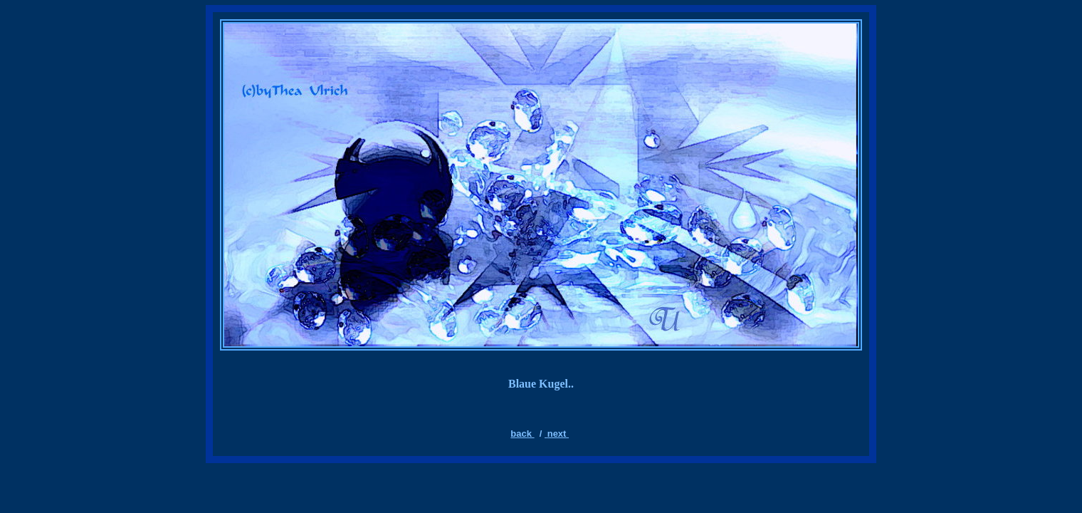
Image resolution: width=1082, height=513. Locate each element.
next (558, 433)
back (522, 433)
